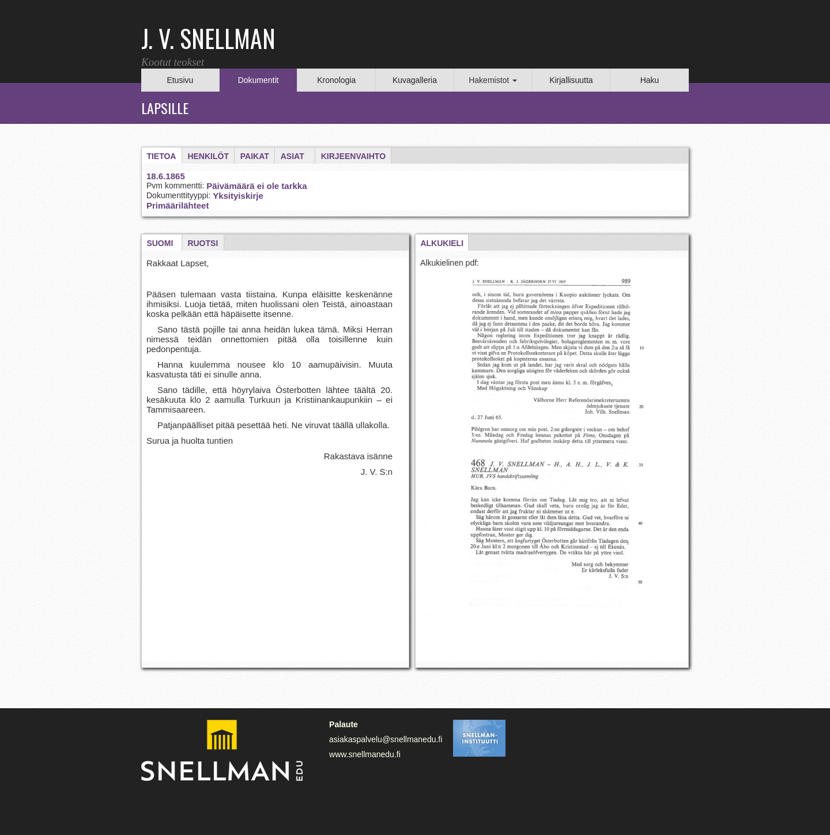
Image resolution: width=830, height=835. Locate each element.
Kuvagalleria (415, 80)
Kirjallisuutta (571, 80)
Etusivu (180, 80)
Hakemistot (493, 80)
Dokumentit (258, 80)
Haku (649, 80)
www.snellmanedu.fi (365, 754)
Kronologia (336, 80)
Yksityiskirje (238, 196)
